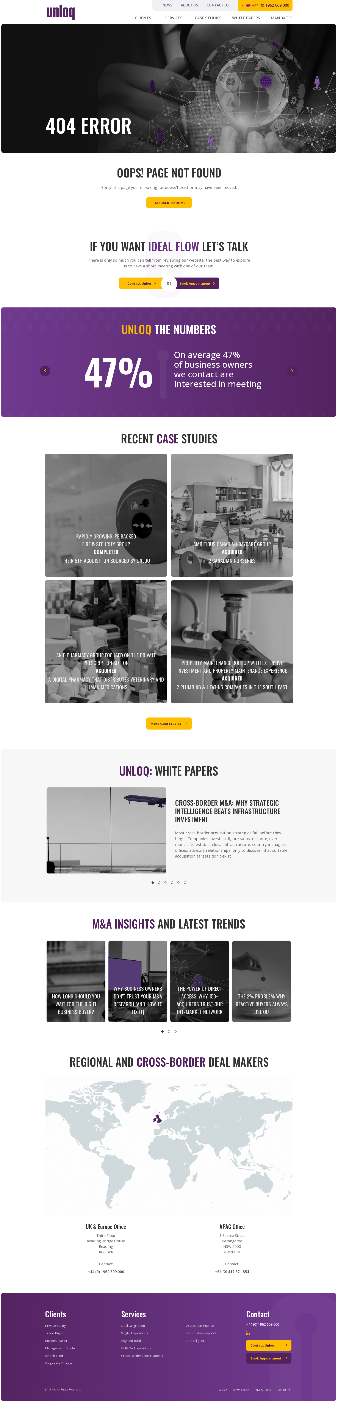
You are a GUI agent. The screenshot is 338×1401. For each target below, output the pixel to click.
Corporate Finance (58, 1363)
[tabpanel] (168, 830)
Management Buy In (60, 1348)
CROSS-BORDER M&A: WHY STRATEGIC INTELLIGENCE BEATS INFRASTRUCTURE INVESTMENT (227, 811)
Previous (45, 833)
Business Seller (56, 1340)
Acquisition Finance (200, 1325)
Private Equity (55, 1325)
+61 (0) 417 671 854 (232, 1271)
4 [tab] (173, 883)
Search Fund (54, 1355)
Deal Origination (133, 1325)
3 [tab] (166, 883)
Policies (222, 1390)
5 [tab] (179, 883)
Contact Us (283, 1390)
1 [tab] (154, 883)
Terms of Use (241, 1390)
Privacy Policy (263, 1390)
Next (289, 833)
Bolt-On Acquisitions (136, 1348)
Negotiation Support (201, 1333)
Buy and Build (131, 1340)
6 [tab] (186, 883)
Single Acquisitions (134, 1333)
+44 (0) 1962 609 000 (270, 5)
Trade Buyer (54, 1333)
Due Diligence (196, 1340)
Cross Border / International (142, 1355)
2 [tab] (160, 883)
